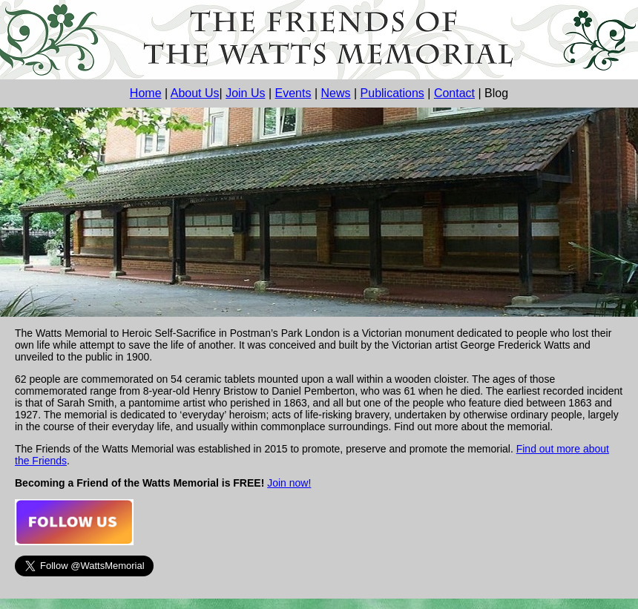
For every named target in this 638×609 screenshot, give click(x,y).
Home (146, 93)
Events (293, 93)
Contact (454, 93)
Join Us (245, 93)
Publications (392, 93)
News (336, 93)
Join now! (289, 483)
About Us (195, 93)
